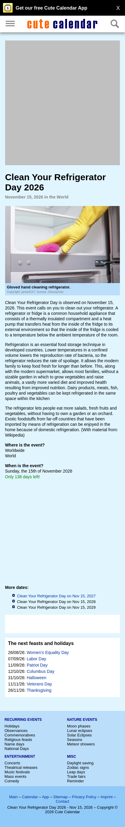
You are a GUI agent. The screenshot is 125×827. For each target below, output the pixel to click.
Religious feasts (18, 739)
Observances (16, 730)
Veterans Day (39, 684)
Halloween (36, 677)
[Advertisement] (62, 102)
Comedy (12, 781)
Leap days (76, 772)
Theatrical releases (21, 767)
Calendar (30, 797)
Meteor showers (81, 744)
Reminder (75, 781)
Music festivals (17, 772)
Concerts (12, 763)
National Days (17, 748)
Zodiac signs (78, 767)
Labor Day (36, 658)
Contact (62, 801)
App (45, 797)
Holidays (12, 726)
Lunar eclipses (79, 730)
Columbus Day (40, 671)
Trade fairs (76, 776)
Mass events (15, 776)
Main (13, 797)
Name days (14, 744)
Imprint (107, 797)
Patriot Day (37, 665)
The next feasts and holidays (41, 643)
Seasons (74, 739)
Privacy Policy (84, 797)
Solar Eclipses (79, 735)
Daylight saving (80, 763)
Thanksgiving (39, 690)
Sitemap (60, 797)
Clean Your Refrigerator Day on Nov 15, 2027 (56, 596)
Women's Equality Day (48, 652)
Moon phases (78, 726)
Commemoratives (20, 735)
